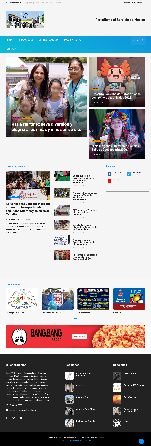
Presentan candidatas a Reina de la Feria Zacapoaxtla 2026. (85, 256)
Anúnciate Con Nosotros (83, 374)
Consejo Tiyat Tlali (15, 312)
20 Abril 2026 (97, 155)
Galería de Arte (131, 397)
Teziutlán (16, 118)
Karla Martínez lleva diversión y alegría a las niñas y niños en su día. (46, 126)
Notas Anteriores (73, 40)
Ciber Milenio (83, 312)
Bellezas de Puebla (85, 421)
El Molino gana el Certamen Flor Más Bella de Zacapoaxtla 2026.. (115, 147)
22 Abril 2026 (97, 103)
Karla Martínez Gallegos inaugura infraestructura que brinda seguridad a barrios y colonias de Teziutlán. (28, 209)
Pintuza (117, 312)
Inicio (10, 40)
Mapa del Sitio (85, 441)
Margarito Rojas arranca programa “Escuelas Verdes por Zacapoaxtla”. (85, 196)
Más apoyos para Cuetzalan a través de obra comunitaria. (84, 241)
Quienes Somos (26, 40)
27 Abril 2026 (27, 118)
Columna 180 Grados (48, 40)
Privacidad (74, 441)
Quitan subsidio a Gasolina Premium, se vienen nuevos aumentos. (83, 179)
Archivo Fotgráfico (85, 409)
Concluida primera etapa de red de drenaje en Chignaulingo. (85, 226)
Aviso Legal (64, 441)
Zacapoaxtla (97, 141)
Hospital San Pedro (51, 312)
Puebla (95, 89)
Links (126, 421)
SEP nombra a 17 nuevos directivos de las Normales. (85, 212)
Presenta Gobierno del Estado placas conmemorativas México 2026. (116, 95)
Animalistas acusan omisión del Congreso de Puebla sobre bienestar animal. (51, 3)
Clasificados (130, 373)
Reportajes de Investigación (131, 410)
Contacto (12, 49)
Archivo (80, 385)
